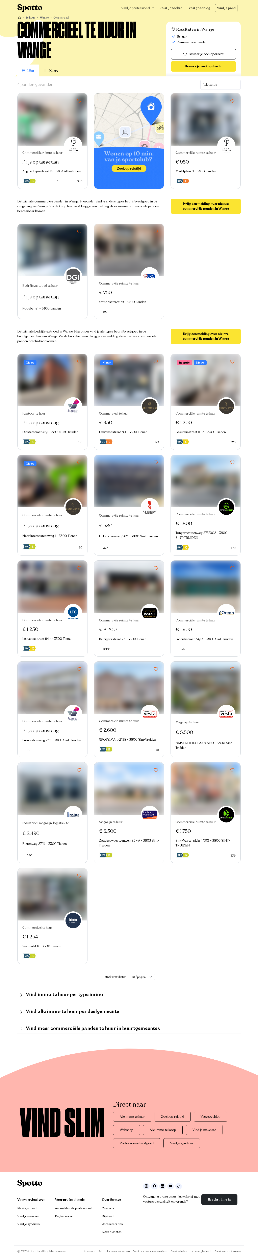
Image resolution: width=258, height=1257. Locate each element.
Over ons (108, 1208)
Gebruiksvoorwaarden (114, 1251)
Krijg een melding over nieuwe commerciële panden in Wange (206, 206)
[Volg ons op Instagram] (146, 1186)
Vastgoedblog (199, 8)
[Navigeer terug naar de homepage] (29, 8)
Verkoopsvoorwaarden (149, 1251)
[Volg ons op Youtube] (170, 1186)
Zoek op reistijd (172, 1116)
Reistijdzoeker (170, 8)
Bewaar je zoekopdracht (203, 54)
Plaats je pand (26, 1208)
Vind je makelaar (204, 1130)
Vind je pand (226, 8)
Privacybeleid (200, 1251)
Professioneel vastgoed (137, 1143)
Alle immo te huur (132, 1116)
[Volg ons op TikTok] (178, 1186)
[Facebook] (154, 1186)
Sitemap (89, 1251)
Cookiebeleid (179, 1251)
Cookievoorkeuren (227, 1251)
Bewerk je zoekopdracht (203, 66)
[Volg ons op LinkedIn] (162, 1186)
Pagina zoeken (64, 1216)
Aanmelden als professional (73, 1208)
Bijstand (107, 1216)
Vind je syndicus (181, 1143)
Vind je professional (135, 8)
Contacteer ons (112, 1224)
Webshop (126, 1130)
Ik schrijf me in (219, 1199)
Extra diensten (112, 1232)
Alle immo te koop (163, 1130)
